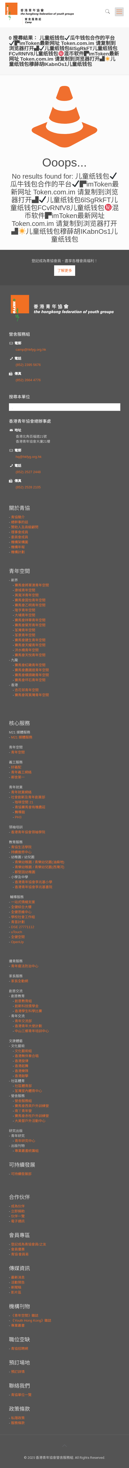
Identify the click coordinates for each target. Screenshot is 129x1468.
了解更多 (64, 270)
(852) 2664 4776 (28, 380)
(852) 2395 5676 (28, 365)
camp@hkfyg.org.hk (31, 350)
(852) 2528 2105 (28, 487)
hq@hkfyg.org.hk (29, 457)
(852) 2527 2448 (28, 472)
